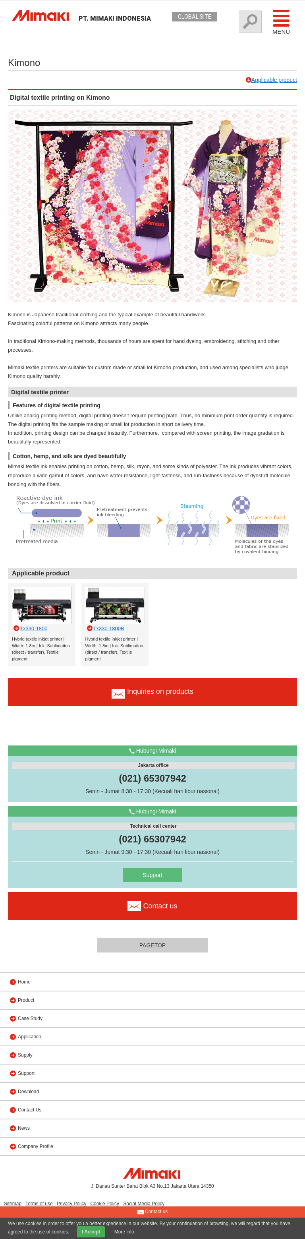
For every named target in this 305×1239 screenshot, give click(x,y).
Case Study (30, 1018)
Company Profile (35, 1146)
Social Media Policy (143, 1203)
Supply (25, 1055)
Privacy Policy (72, 1203)
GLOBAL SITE (194, 17)
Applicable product (274, 80)
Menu (281, 22)
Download (28, 1091)
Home (24, 982)
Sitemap (12, 1203)
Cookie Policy (104, 1203)
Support (152, 875)
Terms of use (39, 1203)
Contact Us (29, 1110)
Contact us (152, 1212)
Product (26, 1000)
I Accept (91, 1232)
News (24, 1128)
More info (124, 1232)
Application (29, 1037)
